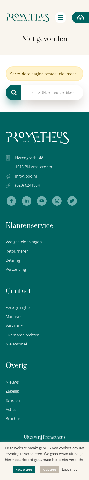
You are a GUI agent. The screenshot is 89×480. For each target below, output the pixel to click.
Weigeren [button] (49, 469)
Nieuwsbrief (16, 344)
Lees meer (70, 469)
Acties (11, 409)
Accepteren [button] (24, 469)
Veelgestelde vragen (24, 242)
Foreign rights (18, 307)
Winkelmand (78, 17)
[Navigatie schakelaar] (60, 17)
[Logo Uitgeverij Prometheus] (27, 17)
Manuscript (16, 316)
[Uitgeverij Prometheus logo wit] (37, 138)
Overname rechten (22, 335)
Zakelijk (12, 391)
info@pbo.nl (26, 176)
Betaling (13, 260)
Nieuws (12, 382)
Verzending (16, 269)
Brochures (15, 418)
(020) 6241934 (27, 185)
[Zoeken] (13, 92)
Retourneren (17, 251)
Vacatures (15, 325)
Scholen (13, 400)
